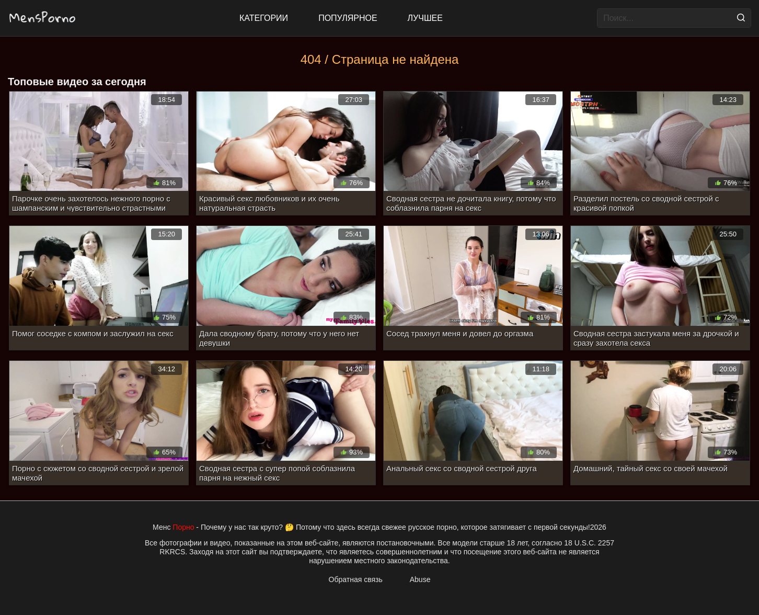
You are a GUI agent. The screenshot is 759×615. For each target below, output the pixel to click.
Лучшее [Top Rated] (425, 18)
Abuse (420, 579)
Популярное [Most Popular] (347, 18)
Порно (183, 527)
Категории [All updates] (263, 18)
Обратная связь (356, 579)
